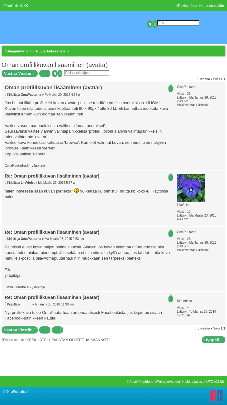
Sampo (182, 297)
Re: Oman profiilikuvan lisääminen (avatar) (52, 175)
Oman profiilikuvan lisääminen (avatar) (55, 64)
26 (189, 93)
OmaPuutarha (186, 87)
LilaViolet (183, 205)
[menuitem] (23, 5)
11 (189, 211)
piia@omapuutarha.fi (54, 258)
